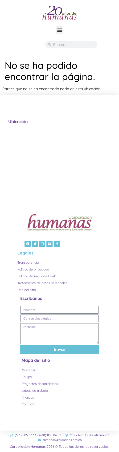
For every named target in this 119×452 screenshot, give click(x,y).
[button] (59, 30)
